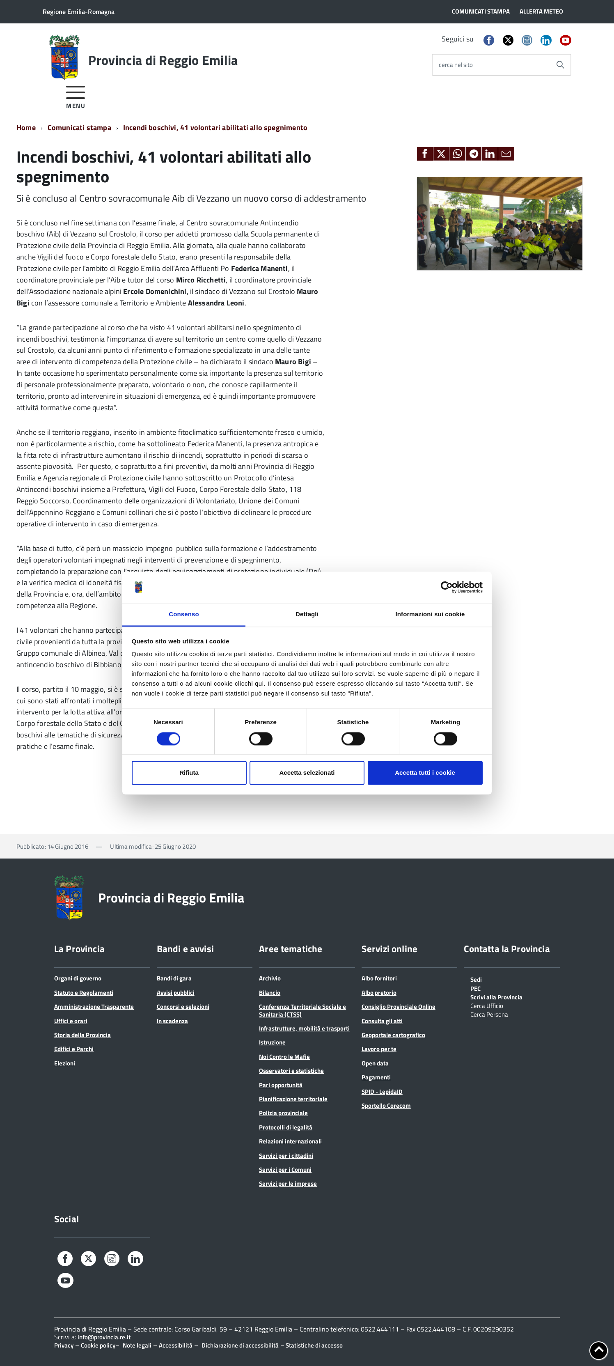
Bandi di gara (174, 978)
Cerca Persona (489, 1014)
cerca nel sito (456, 64)
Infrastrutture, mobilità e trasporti (304, 1028)
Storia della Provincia (82, 1035)
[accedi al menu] (75, 96)
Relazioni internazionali (290, 1141)
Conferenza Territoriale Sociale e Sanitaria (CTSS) (302, 1010)
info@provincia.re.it (104, 1337)
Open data (375, 1063)
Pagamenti (376, 1077)
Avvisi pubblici (176, 992)
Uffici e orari (70, 1021)
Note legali (137, 1345)
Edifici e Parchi (74, 1049)
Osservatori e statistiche (291, 1070)
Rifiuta (189, 772)
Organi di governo (77, 978)
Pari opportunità (280, 1085)
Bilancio (269, 992)
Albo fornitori (379, 978)
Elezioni (64, 1063)
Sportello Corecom (386, 1105)
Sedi (476, 979)
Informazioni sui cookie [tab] (430, 614)
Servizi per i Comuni (285, 1169)
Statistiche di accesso (313, 1345)
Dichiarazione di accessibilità (240, 1345)
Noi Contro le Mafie (284, 1056)
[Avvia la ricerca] (560, 65)
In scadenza (172, 1021)
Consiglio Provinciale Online (398, 1006)
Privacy (63, 1345)
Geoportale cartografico (393, 1035)
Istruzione (272, 1042)
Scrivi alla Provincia (496, 996)
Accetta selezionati (306, 772)
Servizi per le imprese (288, 1183)
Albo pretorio (379, 992)
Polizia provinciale (283, 1113)
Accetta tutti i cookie (425, 772)
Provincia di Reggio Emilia (163, 60)
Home (26, 127)
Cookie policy (98, 1345)
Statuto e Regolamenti (83, 992)
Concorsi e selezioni (183, 1006)
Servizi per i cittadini (286, 1155)
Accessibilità (175, 1345)
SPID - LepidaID (382, 1091)
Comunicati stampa (79, 127)
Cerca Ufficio (486, 1005)
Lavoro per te (379, 1049)
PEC (475, 988)
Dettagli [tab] (307, 614)
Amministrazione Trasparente (94, 1006)
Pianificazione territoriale (293, 1099)
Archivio (270, 978)
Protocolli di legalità (285, 1127)
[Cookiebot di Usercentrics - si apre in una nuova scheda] (447, 587)
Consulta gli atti (382, 1021)
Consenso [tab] (184, 614)
